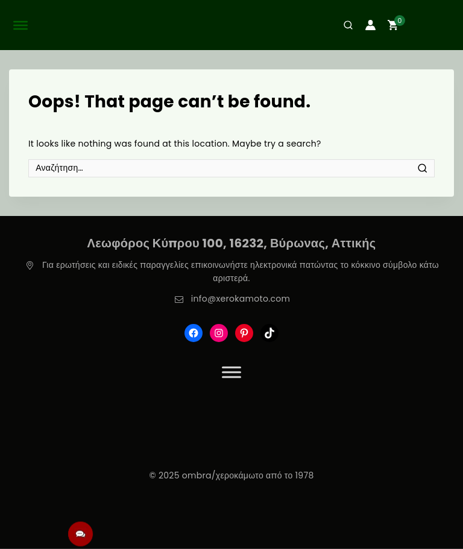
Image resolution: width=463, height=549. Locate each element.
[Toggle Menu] (231, 372)
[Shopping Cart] (423, 25)
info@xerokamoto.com (240, 299)
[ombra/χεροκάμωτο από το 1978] (231, 25)
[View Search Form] (343, 25)
